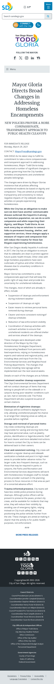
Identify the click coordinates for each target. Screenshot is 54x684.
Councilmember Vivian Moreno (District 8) (27, 617)
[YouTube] (24, 559)
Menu (11, 69)
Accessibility (39, 676)
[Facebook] (14, 58)
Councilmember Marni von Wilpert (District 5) (27, 607)
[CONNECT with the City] (23, 25)
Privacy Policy (25, 676)
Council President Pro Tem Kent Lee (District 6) (27, 611)
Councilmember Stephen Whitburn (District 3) (27, 601)
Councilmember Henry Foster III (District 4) (27, 605)
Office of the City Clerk (27, 641)
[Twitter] (20, 58)
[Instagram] (26, 58)
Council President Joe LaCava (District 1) (27, 595)
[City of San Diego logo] (7, 6)
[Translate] (38, 25)
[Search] (23, 16)
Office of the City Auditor (27, 638)
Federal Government (27, 662)
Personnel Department (27, 647)
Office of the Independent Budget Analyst (27, 644)
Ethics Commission (27, 635)
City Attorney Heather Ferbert (27, 632)
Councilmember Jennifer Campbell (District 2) (27, 598)
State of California (27, 659)
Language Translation (18, 679)
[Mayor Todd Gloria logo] (27, 40)
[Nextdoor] (38, 58)
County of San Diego (27, 656)
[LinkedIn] (32, 58)
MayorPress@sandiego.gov (28, 151)
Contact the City (37, 679)
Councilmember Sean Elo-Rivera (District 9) (27, 620)
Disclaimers (12, 676)
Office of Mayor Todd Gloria (27, 629)
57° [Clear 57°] (27, 7)
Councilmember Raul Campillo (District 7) (27, 614)
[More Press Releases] (27, 534)
